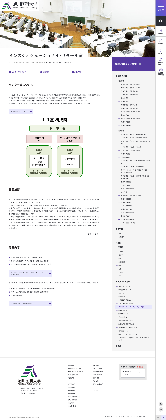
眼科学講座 (124, 192)
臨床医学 (121, 131)
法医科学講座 (125, 122)
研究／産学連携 (73, 375)
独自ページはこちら (18, 111)
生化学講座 (124, 98)
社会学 (120, 255)
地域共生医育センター (125, 303)
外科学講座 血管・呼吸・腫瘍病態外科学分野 (135, 162)
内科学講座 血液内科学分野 (130, 150)
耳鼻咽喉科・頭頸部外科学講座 (131, 195)
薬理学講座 (124, 101)
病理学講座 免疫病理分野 (129, 108)
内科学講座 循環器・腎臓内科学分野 (133, 134)
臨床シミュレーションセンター (128, 334)
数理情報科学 (122, 262)
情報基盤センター (124, 331)
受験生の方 (71, 390)
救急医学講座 (125, 216)
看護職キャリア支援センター (127, 327)
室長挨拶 (46, 72)
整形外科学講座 (126, 182)
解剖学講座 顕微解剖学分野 (130, 88)
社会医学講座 (125, 115)
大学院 (118, 243)
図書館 (118, 346)
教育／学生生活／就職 (75, 372)
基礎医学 (121, 81)
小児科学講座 (125, 157)
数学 (119, 259)
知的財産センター (124, 314)
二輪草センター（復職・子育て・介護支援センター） (133, 339)
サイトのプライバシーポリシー (136, 416)
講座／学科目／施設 (22, 63)
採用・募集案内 (98, 384)
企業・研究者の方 (74, 397)
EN (158, 417)
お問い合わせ (97, 375)
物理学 (120, 265)
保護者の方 (71, 393)
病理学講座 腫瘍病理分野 (129, 105)
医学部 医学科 (121, 76)
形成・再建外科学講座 (128, 223)
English (95, 390)
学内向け (71, 403)
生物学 (120, 272)
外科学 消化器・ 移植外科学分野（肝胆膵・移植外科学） (134, 171)
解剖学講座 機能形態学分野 (130, 84)
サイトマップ (108, 416)
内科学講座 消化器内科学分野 (131, 147)
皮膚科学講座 (125, 185)
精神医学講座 (125, 154)
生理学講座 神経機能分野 (129, 95)
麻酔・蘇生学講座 (127, 206)
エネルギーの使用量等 (132, 367)
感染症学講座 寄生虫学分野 (130, 118)
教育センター (122, 297)
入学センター (122, 293)
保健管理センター (124, 286)
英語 (119, 276)
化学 (119, 269)
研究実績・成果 (98, 372)
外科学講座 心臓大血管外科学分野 (132, 167)
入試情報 (71, 378)
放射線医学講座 (126, 202)
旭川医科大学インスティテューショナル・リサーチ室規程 (28, 273)
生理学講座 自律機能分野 (129, 91)
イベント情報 (97, 368)
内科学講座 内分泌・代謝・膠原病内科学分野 (135, 142)
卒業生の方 (71, 387)
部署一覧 (96, 378)
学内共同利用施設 (37, 63)
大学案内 (71, 365)
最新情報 (96, 365)
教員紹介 (121, 237)
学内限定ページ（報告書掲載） (23, 303)
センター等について (19, 72)
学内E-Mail (72, 406)
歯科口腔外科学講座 (127, 213)
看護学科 (119, 228)
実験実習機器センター (125, 321)
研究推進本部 (122, 310)
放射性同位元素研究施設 (126, 324)
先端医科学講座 (126, 125)
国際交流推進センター (125, 290)
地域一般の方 (72, 400)
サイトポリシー (119, 416)
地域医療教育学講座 (127, 219)
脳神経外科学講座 (127, 209)
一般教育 (119, 247)
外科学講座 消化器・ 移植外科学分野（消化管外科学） (135, 177)
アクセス (96, 381)
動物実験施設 (122, 317)
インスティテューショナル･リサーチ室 (131, 307)
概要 (119, 234)
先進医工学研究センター (126, 300)
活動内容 (77, 72)
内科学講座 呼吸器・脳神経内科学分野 (134, 138)
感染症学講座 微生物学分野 (130, 112)
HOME (11, 63)
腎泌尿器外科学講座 (127, 189)
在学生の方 (71, 384)
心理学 (120, 252)
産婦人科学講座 (126, 199)
